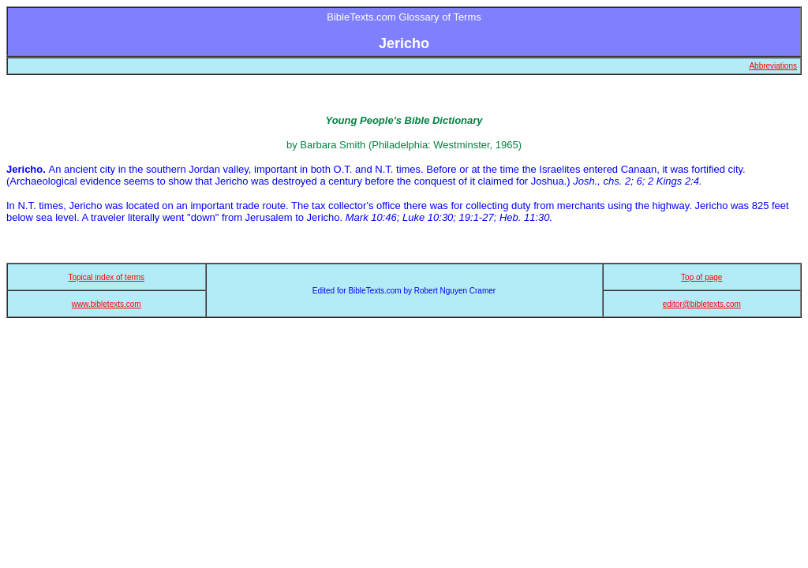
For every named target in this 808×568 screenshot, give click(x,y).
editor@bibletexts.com (702, 304)
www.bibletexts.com (106, 304)
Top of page (701, 277)
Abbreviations (773, 66)
